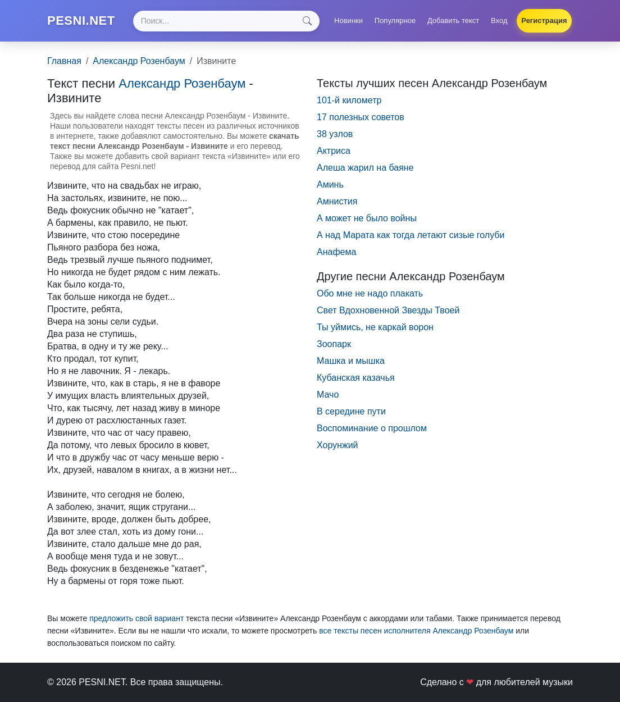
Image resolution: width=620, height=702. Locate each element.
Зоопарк (334, 344)
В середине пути (351, 411)
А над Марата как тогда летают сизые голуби (410, 235)
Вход (499, 20)
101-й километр (349, 100)
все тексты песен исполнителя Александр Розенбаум (416, 630)
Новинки (348, 20)
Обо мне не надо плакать (370, 293)
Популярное (395, 20)
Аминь (330, 184)
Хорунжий (337, 445)
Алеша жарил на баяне (365, 167)
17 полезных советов (360, 117)
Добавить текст (453, 20)
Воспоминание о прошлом (372, 428)
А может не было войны (367, 218)
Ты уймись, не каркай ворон (375, 327)
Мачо (328, 394)
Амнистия (337, 201)
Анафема (336, 252)
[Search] (226, 21)
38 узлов (335, 134)
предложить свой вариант (136, 618)
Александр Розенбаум (139, 61)
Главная (64, 61)
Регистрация (544, 20)
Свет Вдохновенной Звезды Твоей (388, 310)
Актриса (333, 151)
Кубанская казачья (356, 377)
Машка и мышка (351, 361)
